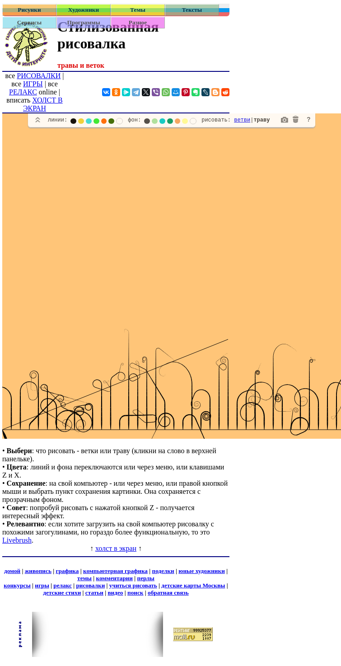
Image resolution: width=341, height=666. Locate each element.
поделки (163, 571)
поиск (135, 592)
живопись (38, 571)
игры (42, 585)
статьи (94, 592)
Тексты (192, 9)
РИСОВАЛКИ (39, 76)
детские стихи (62, 592)
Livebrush (17, 540)
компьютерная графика (115, 571)
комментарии (114, 578)
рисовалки (90, 585)
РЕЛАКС (23, 92)
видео (115, 592)
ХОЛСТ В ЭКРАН (43, 104)
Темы (137, 9)
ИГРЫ (33, 84)
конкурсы (17, 585)
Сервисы (29, 22)
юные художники (201, 571)
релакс (62, 585)
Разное (138, 22)
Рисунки (29, 9)
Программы (83, 22)
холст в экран (115, 548)
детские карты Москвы (193, 585)
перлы (145, 578)
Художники (83, 9)
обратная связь (168, 592)
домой (12, 571)
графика (67, 571)
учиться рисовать (133, 585)
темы (84, 578)
